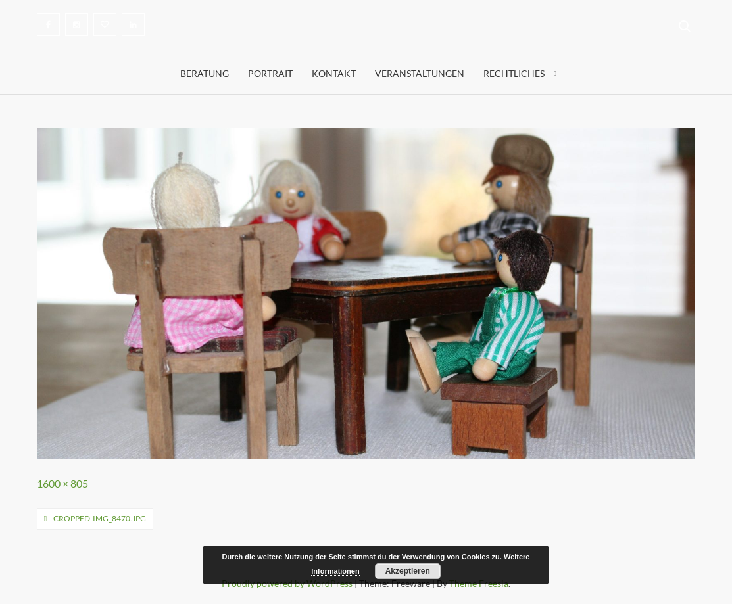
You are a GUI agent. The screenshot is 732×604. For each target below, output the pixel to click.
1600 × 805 (62, 483)
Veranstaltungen (419, 73)
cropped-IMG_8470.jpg (99, 518)
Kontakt (334, 73)
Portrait (270, 73)
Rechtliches (514, 73)
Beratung (204, 73)
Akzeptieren (407, 571)
